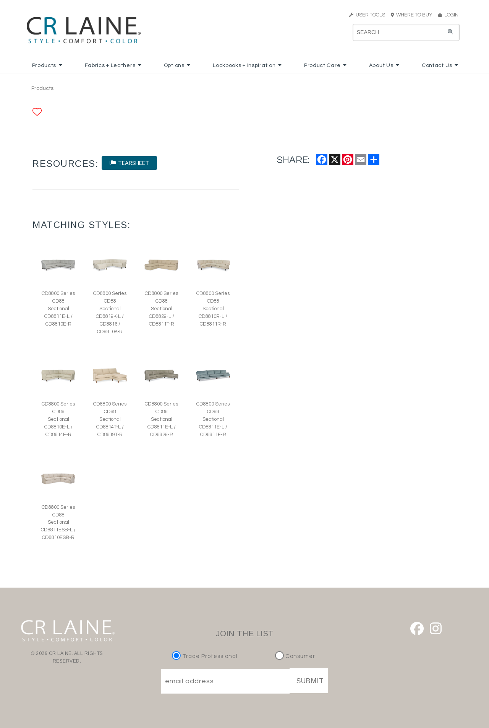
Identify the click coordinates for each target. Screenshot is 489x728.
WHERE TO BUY (414, 15)
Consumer (295, 656)
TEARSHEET (129, 163)
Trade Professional (206, 656)
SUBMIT (310, 681)
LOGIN (448, 15)
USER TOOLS (367, 15)
